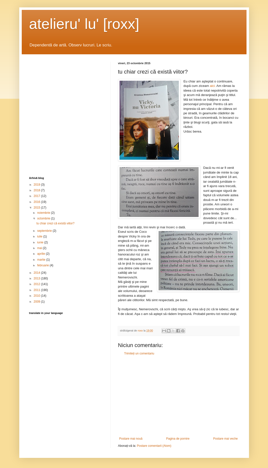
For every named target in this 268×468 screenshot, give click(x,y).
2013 (37, 278)
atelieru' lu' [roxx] (84, 24)
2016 (37, 202)
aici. (212, 86)
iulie (40, 236)
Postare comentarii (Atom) (154, 446)
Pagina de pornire (177, 438)
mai (40, 248)
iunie (40, 242)
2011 (37, 290)
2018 (37, 190)
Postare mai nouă (131, 438)
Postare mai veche (225, 438)
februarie (43, 265)
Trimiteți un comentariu (139, 353)
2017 (37, 196)
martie (41, 259)
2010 (37, 295)
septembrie (45, 231)
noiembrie (44, 212)
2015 (37, 207)
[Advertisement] (178, 396)
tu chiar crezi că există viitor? (55, 223)
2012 (37, 284)
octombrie (44, 218)
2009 (37, 301)
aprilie (41, 253)
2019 (37, 184)
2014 (37, 272)
